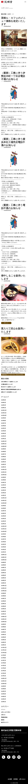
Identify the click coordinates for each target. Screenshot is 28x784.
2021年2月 (3, 549)
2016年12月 (3, 678)
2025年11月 (3, 412)
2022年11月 (3, 500)
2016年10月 (3, 683)
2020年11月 (3, 557)
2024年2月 (3, 464)
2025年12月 (3, 410)
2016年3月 (3, 696)
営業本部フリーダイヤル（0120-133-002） (13, 374)
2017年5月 (3, 665)
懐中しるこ (6, 322)
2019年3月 (3, 608)
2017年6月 (3, 662)
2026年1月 (3, 407)
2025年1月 (3, 438)
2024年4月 (3, 459)
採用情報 (15, 779)
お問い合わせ (22, 779)
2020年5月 (3, 572)
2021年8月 (3, 536)
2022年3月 (3, 518)
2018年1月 (3, 644)
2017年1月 (3, 675)
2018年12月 (3, 616)
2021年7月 (3, 539)
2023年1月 (3, 495)
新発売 (2, 719)
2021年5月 (3, 544)
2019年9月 (3, 593)
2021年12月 (3, 526)
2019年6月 (3, 601)
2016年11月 (3, 681)
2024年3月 (3, 461)
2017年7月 (3, 660)
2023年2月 (3, 492)
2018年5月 (3, 634)
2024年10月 (3, 446)
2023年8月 (3, 479)
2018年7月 (3, 629)
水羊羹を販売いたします (7, 384)
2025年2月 (3, 436)
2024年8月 (3, 451)
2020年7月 (3, 567)
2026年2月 (3, 405)
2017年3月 (3, 670)
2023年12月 (3, 469)
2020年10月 (3, 559)
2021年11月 (3, 528)
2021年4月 (3, 547)
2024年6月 (3, 456)
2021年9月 (3, 534)
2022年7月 (3, 510)
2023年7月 (3, 482)
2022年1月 (3, 523)
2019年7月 (3, 598)
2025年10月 (3, 415)
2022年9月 (3, 505)
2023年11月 (3, 472)
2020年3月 (3, 577)
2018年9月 (3, 624)
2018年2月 (3, 642)
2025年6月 (3, 425)
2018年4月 (3, 637)
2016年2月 (3, 699)
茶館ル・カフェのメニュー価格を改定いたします (13, 21)
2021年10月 (3, 531)
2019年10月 (3, 590)
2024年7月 (3, 454)
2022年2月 (3, 521)
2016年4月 (3, 693)
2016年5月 (3, 691)
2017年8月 (3, 657)
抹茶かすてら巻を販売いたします (9, 392)
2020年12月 (3, 554)
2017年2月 (3, 673)
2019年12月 (3, 585)
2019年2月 (3, 611)
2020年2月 (3, 580)
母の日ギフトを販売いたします (8, 386)
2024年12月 (3, 441)
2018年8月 (3, 626)
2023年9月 (3, 477)
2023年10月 (3, 474)
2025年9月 (3, 418)
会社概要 (10, 779)
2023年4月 (3, 487)
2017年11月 (3, 650)
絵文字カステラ (4, 722)
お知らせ (3, 714)
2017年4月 (3, 668)
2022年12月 (3, 497)
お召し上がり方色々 (6, 712)
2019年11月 (3, 588)
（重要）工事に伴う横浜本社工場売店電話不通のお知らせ (13, 142)
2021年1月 (3, 552)
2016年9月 (3, 686)
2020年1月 (3, 583)
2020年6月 (3, 570)
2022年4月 (3, 516)
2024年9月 (3, 449)
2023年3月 (3, 490)
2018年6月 (3, 632)
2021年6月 (3, 541)
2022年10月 (3, 503)
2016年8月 (3, 688)
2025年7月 (3, 423)
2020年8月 (3, 565)
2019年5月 (3, 603)
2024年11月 (3, 443)
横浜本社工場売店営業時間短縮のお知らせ (11, 389)
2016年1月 (3, 701)
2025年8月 (3, 420)
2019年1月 (3, 614)
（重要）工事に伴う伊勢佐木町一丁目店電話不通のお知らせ (13, 76)
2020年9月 (3, 562)
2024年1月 (3, 467)
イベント (3, 709)
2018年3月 (3, 639)
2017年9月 (3, 655)
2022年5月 (3, 513)
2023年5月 (3, 485)
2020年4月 (3, 575)
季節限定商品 (4, 717)
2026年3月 (3, 402)
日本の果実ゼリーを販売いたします (9, 381)
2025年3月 (3, 433)
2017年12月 (3, 647)
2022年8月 (3, 508)
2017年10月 (3, 652)
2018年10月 (3, 621)
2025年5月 (3, 428)
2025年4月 (3, 430)
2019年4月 (3, 606)
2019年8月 (3, 595)
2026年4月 (3, 400)
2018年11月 (3, 619)
